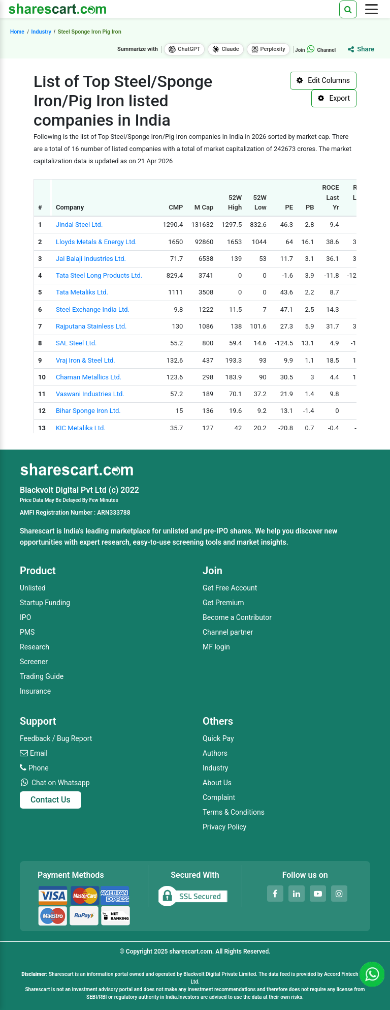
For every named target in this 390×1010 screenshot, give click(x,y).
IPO (25, 617)
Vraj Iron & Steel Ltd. (85, 360)
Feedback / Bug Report (56, 738)
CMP (176, 207)
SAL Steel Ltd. (76, 343)
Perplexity (268, 49)
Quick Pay (218, 738)
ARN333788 (113, 512)
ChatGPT (184, 49)
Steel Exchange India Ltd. (92, 309)
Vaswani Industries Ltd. (90, 394)
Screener (34, 662)
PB (310, 207)
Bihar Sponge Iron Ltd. (88, 410)
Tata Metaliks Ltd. (82, 292)
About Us (217, 783)
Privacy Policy (224, 827)
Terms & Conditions (234, 812)
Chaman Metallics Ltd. (88, 377)
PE (289, 207)
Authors (215, 753)
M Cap (203, 207)
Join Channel (315, 50)
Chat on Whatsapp (60, 783)
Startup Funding (45, 603)
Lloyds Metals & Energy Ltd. (96, 242)
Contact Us (50, 800)
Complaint (219, 797)
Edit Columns (323, 80)
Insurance (35, 691)
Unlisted (33, 588)
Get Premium (223, 603)
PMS (27, 632)
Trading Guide (41, 676)
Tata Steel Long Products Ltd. (99, 275)
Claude (225, 49)
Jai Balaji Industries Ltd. (91, 258)
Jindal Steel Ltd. (79, 224)
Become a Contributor (237, 617)
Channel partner (228, 632)
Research (34, 647)
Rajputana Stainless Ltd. (91, 326)
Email (39, 753)
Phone (38, 768)
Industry (215, 768)
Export (334, 98)
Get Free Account (230, 588)
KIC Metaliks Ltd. (81, 428)
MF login (216, 647)
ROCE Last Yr (330, 197)
